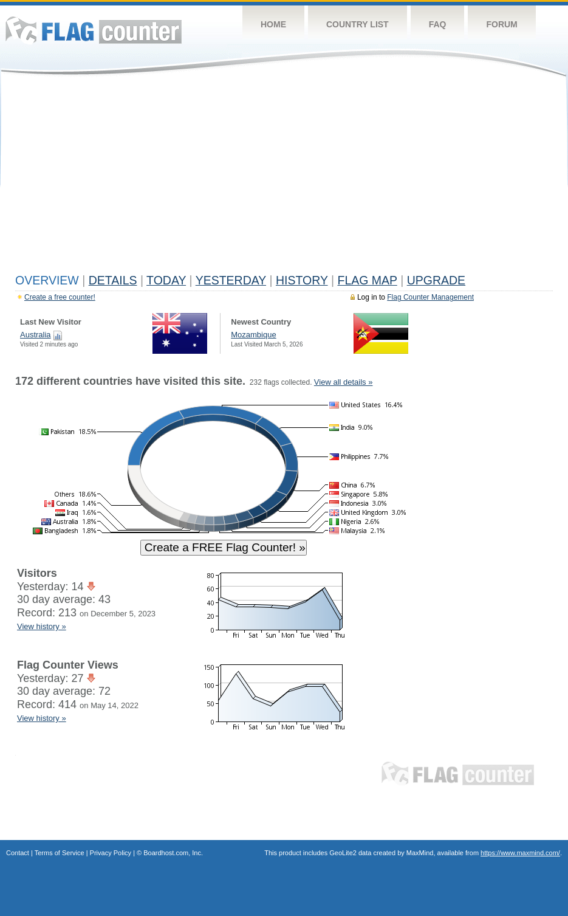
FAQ (438, 24)
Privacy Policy (110, 852)
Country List (357, 24)
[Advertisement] (284, 177)
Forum (501, 24)
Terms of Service (59, 852)
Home (273, 24)
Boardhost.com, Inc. (173, 852)
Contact (17, 852)
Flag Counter (93, 30)
